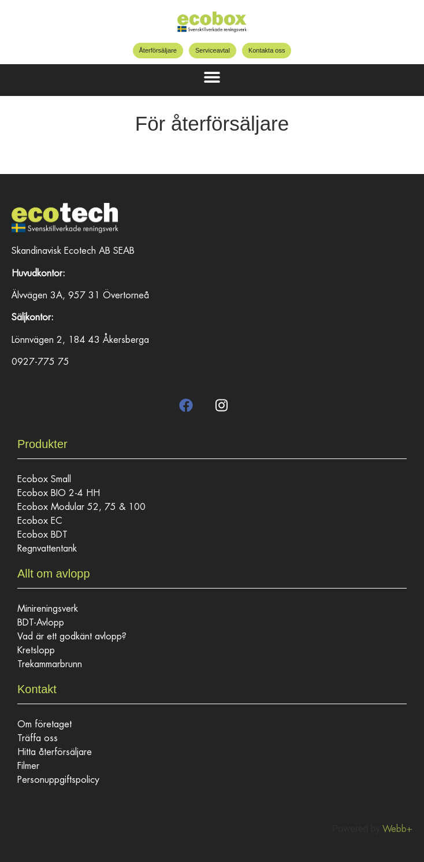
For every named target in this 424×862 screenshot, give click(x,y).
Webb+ (397, 829)
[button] (212, 77)
